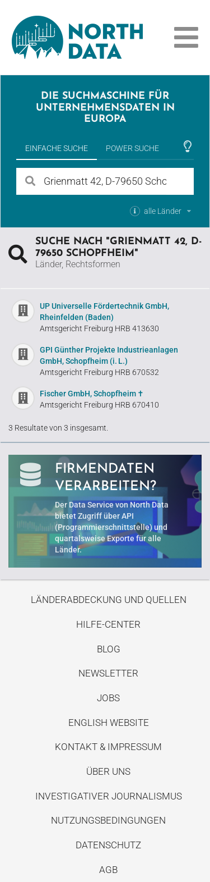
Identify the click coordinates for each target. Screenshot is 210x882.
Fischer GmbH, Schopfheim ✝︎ (92, 393)
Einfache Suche (56, 148)
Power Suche (132, 148)
